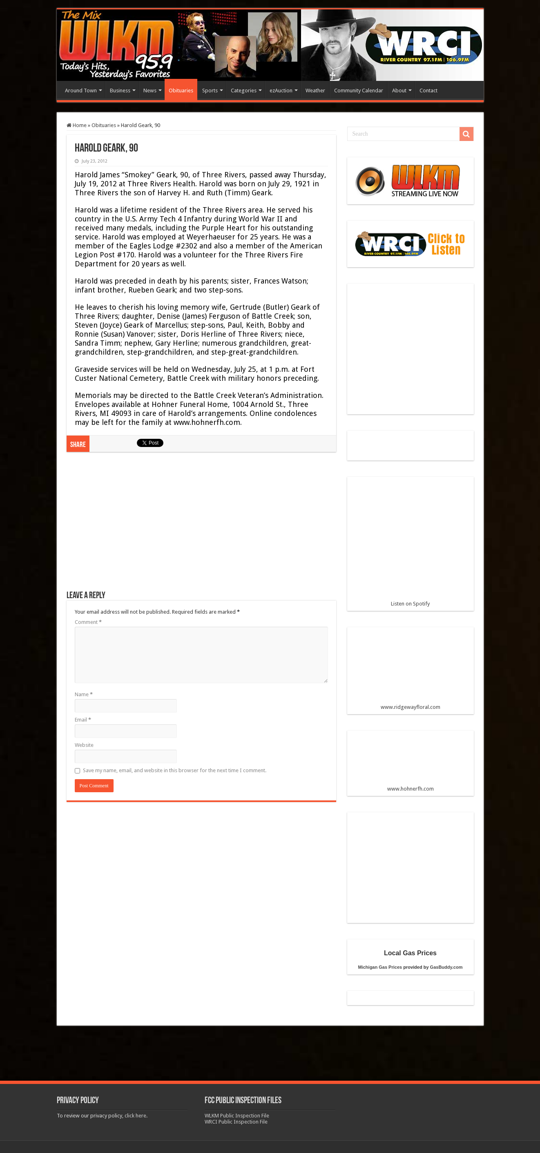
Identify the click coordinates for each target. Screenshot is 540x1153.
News (149, 90)
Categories (244, 90)
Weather (315, 90)
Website (84, 745)
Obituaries (181, 90)
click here (135, 1116)
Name (84, 694)
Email (83, 720)
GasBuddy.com (446, 967)
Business (120, 90)
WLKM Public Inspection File (237, 1116)
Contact (428, 90)
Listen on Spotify (410, 545)
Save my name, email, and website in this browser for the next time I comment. (174, 770)
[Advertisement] (201, 525)
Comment (88, 622)
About (399, 90)
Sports (210, 90)
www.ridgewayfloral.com (410, 671)
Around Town (81, 90)
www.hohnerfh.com (410, 789)
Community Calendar (358, 90)
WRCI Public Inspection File (236, 1122)
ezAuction (281, 90)
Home (77, 125)
